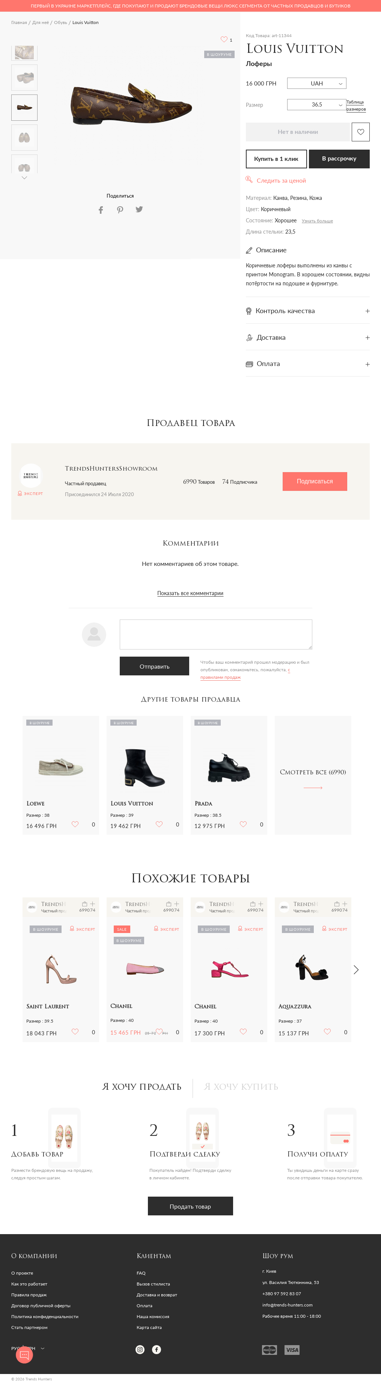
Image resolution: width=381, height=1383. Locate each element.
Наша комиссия (153, 1316)
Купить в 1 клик (276, 159)
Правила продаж (29, 1295)
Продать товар (190, 1206)
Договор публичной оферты (41, 1305)
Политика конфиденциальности (44, 1316)
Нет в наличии (298, 132)
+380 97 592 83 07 (281, 1293)
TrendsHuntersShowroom (111, 469)
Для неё (40, 22)
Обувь (60, 22)
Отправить (154, 666)
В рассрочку (339, 159)
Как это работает (29, 1284)
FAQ (141, 1273)
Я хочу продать (142, 1087)
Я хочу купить (241, 1087)
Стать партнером (29, 1327)
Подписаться (315, 481)
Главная (19, 22)
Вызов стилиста (153, 1284)
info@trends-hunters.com (287, 1305)
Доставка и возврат (157, 1295)
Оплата (144, 1305)
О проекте (22, 1273)
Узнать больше (317, 221)
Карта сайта (149, 1327)
